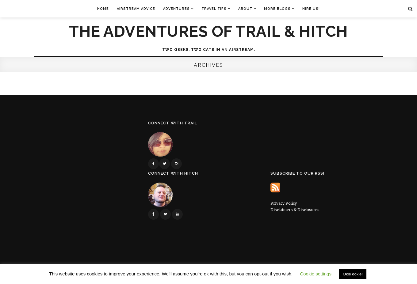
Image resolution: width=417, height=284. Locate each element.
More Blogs (277, 9)
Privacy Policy (283, 203)
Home (103, 9)
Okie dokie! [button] (353, 274)
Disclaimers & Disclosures (294, 209)
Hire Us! (311, 9)
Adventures (176, 9)
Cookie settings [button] (315, 273)
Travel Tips (214, 9)
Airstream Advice (136, 9)
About (245, 9)
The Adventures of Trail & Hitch (208, 31)
